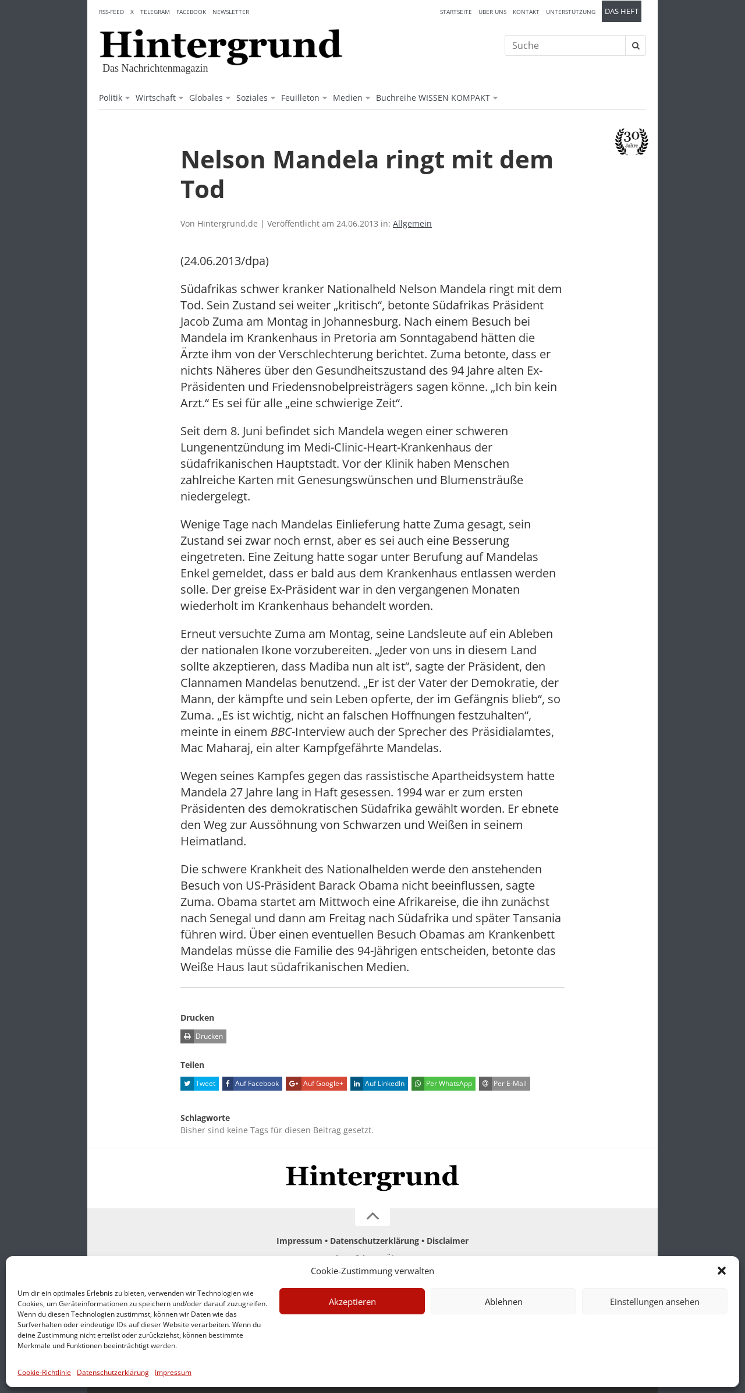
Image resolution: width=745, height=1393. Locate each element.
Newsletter (230, 12)
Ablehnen (504, 1301)
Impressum (173, 1372)
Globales (206, 97)
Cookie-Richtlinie (44, 1372)
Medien (348, 97)
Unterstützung (570, 12)
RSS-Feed (111, 12)
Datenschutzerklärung (113, 1372)
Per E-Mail (503, 1084)
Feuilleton (300, 97)
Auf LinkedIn (377, 1084)
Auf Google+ (314, 1084)
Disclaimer (448, 1240)
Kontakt (526, 12)
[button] (722, 1270)
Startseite (456, 12)
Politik (110, 97)
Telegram (155, 12)
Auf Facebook (250, 1084)
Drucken (201, 1036)
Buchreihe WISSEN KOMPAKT (433, 97)
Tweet (197, 1084)
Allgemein (412, 223)
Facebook (191, 12)
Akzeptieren (352, 1301)
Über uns (492, 12)
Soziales (252, 97)
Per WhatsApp (441, 1084)
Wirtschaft (156, 97)
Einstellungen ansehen (655, 1301)
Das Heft (621, 11)
